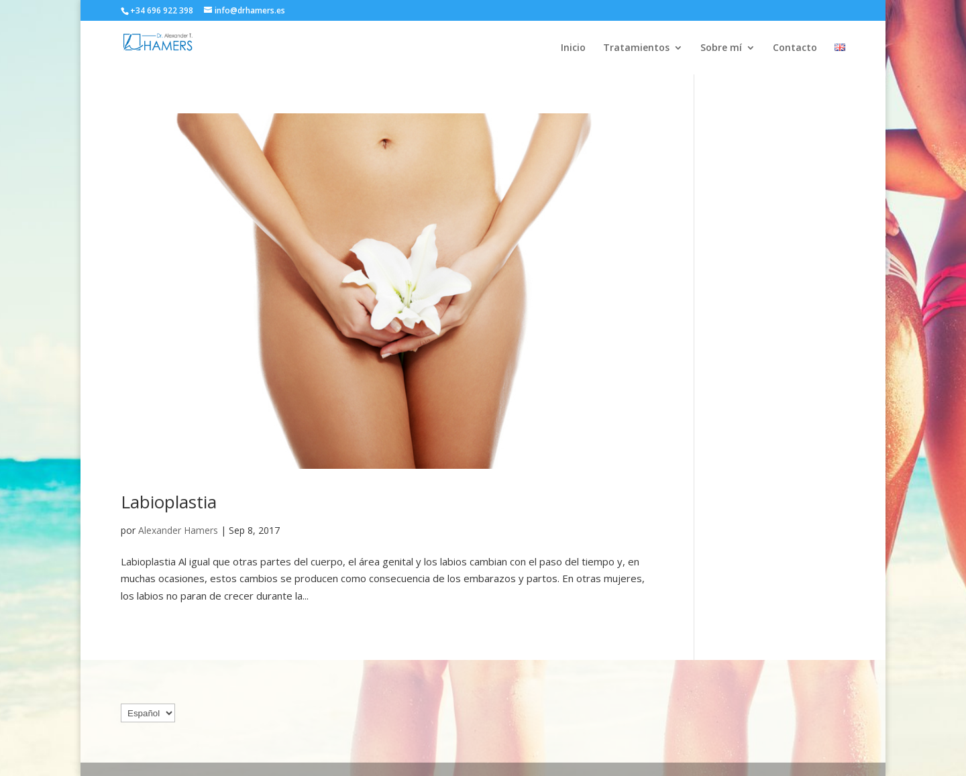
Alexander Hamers (178, 530)
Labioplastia (169, 502)
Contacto (795, 48)
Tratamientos (636, 48)
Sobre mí (721, 48)
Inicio (573, 48)
